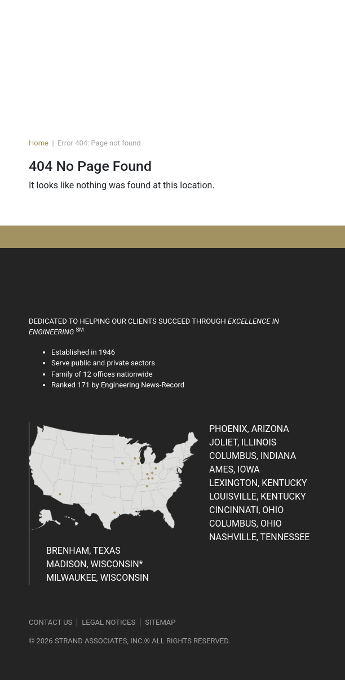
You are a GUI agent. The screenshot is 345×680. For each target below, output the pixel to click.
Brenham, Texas (83, 550)
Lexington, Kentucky (258, 483)
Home (38, 143)
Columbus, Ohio (245, 523)
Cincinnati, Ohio (246, 510)
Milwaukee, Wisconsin (97, 577)
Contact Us (50, 622)
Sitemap (160, 622)
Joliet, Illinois (242, 442)
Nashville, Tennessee (259, 537)
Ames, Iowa (234, 469)
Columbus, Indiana (252, 456)
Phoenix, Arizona (249, 428)
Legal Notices (108, 622)
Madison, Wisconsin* (94, 564)
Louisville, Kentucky (257, 496)
